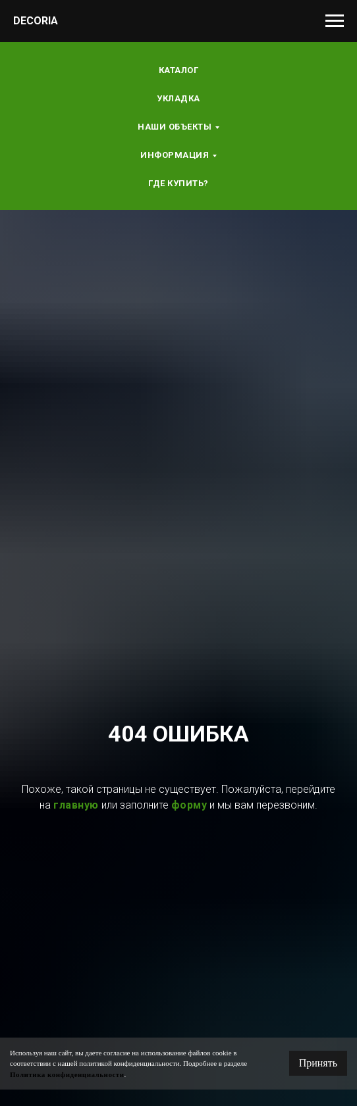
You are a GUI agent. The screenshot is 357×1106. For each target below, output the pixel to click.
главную (76, 805)
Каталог (179, 70)
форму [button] (189, 805)
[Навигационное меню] (334, 21)
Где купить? (178, 183)
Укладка (178, 98)
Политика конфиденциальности (67, 1074)
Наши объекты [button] (174, 127)
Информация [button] (174, 155)
